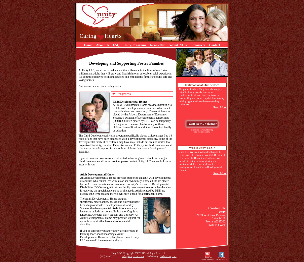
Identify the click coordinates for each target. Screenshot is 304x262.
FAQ (116, 45)
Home (88, 45)
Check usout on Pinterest (208, 259)
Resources (198, 45)
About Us (102, 45)
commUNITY (178, 45)
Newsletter (157, 45)
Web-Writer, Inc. (168, 256)
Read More (220, 107)
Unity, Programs (135, 45)
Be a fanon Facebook (221, 259)
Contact (214, 45)
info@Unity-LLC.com (133, 256)
